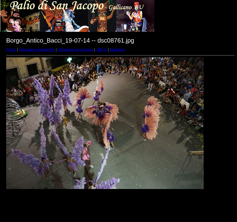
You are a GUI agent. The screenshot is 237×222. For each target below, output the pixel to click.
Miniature (117, 49)
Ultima (101, 49)
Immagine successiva (75, 49)
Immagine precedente (37, 49)
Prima (11, 49)
